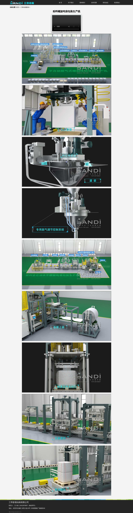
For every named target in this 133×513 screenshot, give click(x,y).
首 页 (60, 2)
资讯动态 (105, 2)
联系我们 (117, 2)
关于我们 (71, 2)
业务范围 (94, 2)
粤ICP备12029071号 (15, 512)
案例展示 (82, 2)
